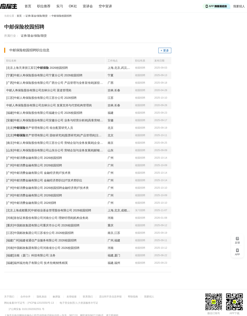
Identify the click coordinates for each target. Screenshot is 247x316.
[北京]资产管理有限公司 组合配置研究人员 (39, 127)
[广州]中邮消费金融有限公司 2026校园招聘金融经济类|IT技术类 (47, 187)
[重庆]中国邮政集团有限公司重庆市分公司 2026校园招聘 (42, 225)
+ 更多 (165, 50)
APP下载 (234, 313)
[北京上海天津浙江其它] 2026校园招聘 (37, 67)
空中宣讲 (105, 6)
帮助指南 (133, 296)
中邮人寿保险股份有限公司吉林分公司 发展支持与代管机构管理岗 (49, 105)
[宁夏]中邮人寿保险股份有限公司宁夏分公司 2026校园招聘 (44, 75)
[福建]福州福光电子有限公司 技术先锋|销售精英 (37, 263)
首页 (28, 6)
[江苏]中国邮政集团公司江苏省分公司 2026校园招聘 (40, 232)
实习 (59, 6)
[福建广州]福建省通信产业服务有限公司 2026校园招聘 (41, 240)
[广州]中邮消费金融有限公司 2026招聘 (31, 202)
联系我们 (88, 296)
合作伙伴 (25, 296)
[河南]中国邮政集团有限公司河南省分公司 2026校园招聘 (42, 248)
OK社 (73, 6)
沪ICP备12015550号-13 (40, 302)
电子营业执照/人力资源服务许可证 (79, 302)
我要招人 (239, 6)
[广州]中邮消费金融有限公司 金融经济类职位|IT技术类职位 (44, 180)
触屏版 (56, 296)
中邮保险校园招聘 (62, 15)
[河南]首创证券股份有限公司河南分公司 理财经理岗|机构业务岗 (47, 217)
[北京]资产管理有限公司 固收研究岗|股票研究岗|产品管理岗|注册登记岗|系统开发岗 (55, 135)
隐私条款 (42, 296)
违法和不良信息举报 (110, 296)
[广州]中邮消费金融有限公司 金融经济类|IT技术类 (38, 172)
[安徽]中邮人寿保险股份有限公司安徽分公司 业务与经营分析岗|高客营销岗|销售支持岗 (55, 120)
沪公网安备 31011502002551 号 (26, 309)
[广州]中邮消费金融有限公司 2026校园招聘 (34, 157)
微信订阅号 (213, 313)
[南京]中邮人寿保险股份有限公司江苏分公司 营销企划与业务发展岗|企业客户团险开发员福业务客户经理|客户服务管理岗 (55, 142)
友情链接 (72, 296)
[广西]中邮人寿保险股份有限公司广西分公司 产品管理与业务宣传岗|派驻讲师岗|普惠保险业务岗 (55, 82)
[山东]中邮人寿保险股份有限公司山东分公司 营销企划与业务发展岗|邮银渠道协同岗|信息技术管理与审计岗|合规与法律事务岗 (55, 150)
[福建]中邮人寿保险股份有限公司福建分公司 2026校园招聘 (44, 112)
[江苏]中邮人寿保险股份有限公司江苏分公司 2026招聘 (41, 97)
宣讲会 (88, 6)
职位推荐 (43, 6)
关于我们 (9, 296)
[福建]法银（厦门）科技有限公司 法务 (30, 255)
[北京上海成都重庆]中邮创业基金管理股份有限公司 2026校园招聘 (48, 210)
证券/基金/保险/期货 (36, 15)
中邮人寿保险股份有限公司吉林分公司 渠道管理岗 (38, 90)
